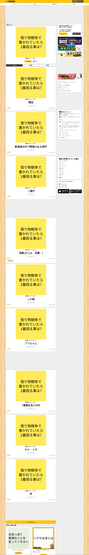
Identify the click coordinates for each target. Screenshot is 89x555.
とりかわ (61, 170)
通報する (34, 61)
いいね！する (63, 184)
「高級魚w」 (62, 137)
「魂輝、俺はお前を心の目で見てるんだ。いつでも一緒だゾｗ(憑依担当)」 (69, 114)
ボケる (34, 4)
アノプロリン (62, 162)
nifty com (61, 174)
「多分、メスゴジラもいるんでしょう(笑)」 (68, 130)
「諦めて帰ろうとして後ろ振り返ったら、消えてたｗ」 (69, 117)
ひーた (61, 175)
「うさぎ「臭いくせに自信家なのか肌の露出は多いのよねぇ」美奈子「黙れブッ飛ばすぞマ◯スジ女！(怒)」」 (69, 127)
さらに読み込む (31, 522)
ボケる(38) (28, 61)
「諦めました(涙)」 (63, 132)
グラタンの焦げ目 (63, 161)
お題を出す (54, 4)
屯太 (60, 177)
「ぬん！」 (62, 120)
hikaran (61, 168)
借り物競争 (10, 260)
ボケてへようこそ (76, 33)
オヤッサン (62, 172)
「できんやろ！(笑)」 (64, 134)
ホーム (15, 4)
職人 (74, 4)
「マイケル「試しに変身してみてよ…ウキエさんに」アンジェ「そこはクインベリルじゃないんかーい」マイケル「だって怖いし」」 (69, 123)
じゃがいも (62, 164)
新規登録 (75, 1)
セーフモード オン (63, 33)
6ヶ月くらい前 (52, 108)
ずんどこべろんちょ (63, 166)
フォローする (63, 185)
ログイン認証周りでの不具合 (70, 90)
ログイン (81, 1)
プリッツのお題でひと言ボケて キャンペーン (70, 82)
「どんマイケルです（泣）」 (65, 135)
